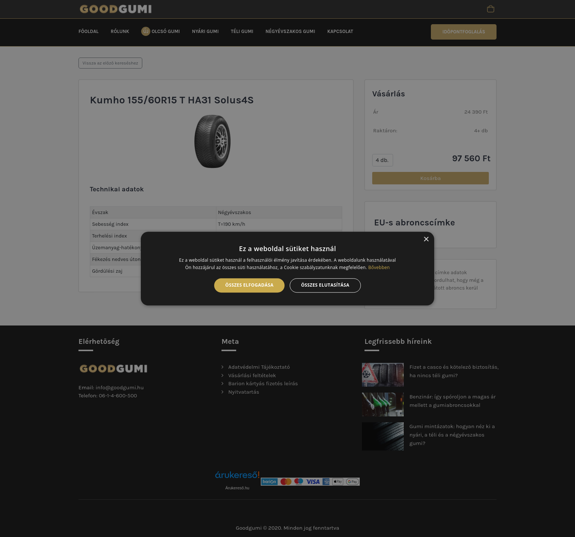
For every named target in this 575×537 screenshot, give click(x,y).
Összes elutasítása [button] (325, 285)
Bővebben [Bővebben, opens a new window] (379, 267)
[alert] (287, 268)
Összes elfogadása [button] (249, 285)
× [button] (426, 239)
